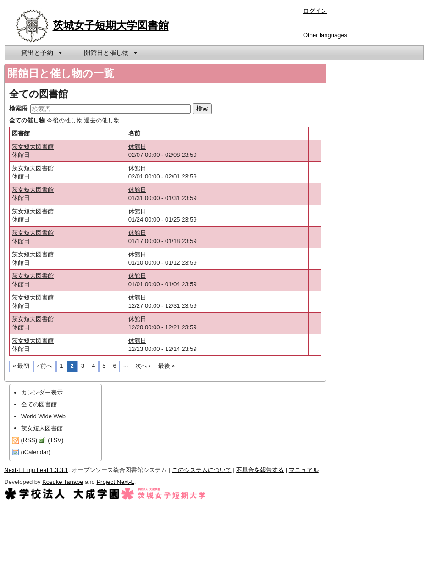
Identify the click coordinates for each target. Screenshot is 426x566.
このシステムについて (202, 469)
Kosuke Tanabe (62, 481)
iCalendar (36, 452)
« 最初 (21, 365)
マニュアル (304, 469)
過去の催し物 (102, 120)
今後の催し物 (65, 120)
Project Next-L (115, 481)
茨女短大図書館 (33, 146)
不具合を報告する (260, 469)
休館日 (137, 146)
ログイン (315, 10)
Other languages (325, 35)
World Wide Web (43, 416)
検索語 (18, 108)
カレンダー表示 (42, 392)
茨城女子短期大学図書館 (111, 25)
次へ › (143, 365)
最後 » (166, 365)
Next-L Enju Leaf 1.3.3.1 (36, 469)
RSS (29, 440)
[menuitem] (40, 53)
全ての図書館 (39, 404)
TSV (55, 440)
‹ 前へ (44, 365)
